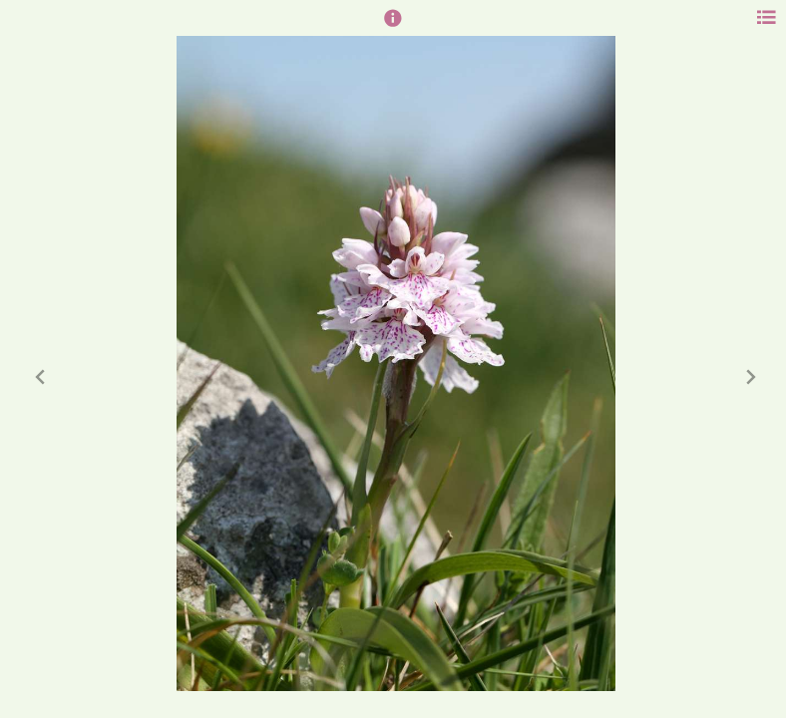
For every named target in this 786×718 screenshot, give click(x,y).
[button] (393, 27)
